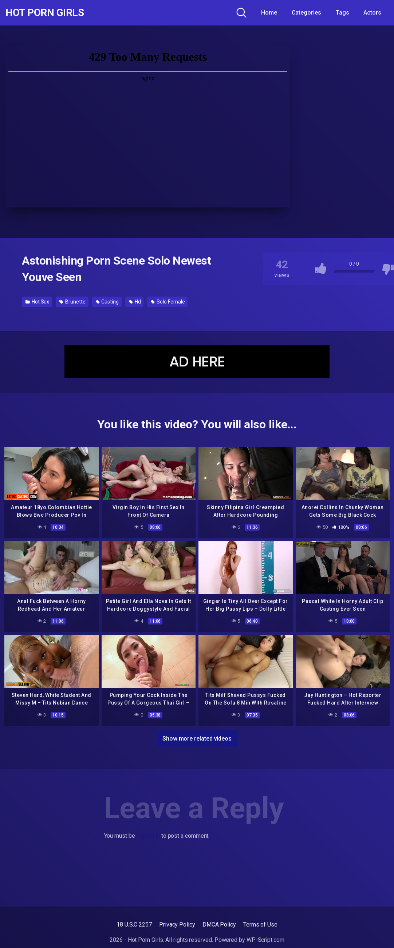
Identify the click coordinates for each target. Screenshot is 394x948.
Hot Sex (37, 302)
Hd (135, 302)
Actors (372, 12)
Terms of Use (260, 924)
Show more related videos (197, 738)
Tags (342, 12)
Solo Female (168, 302)
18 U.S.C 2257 (134, 924)
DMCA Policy (219, 924)
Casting (107, 302)
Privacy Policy (177, 924)
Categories (306, 12)
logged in (148, 835)
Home (269, 12)
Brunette (72, 302)
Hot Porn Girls (44, 13)
